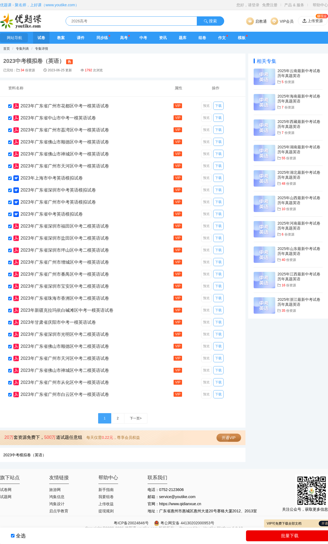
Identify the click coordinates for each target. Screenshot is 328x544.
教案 (61, 38)
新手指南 (106, 489)
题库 (182, 38)
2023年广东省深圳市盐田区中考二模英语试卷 (64, 238)
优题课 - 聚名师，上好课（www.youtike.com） (39, 5)
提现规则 (106, 511)
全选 (21, 536)
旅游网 (55, 489)
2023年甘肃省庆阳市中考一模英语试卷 (58, 322)
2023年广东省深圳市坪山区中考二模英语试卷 (64, 250)
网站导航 (14, 38)
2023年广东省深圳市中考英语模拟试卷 (58, 190)
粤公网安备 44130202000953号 (184, 523)
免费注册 (269, 5)
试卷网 (5, 489)
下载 (218, 106)
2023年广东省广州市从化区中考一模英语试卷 (64, 382)
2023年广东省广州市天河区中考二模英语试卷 (64, 358)
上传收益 (106, 504)
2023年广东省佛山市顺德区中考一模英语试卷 (64, 142)
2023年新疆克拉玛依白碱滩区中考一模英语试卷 (66, 310)
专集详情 (41, 49)
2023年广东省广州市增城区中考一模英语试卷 (64, 262)
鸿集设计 (57, 504)
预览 (206, 106)
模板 (241, 38)
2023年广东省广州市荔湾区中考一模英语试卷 (64, 130)
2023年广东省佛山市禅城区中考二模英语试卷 (64, 370)
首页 (6, 49)
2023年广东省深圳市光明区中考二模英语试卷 (64, 334)
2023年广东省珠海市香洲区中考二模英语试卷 (64, 298)
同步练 (102, 38)
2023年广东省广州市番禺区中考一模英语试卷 (64, 274)
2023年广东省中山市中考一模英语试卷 (58, 118)
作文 (222, 38)
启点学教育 (58, 511)
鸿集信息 (57, 497)
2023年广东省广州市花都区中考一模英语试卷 (64, 106)
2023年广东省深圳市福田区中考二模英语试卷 (64, 226)
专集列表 (22, 49)
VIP (177, 106)
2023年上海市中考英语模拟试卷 (51, 178)
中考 (143, 38)
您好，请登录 (247, 5)
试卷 (41, 38)
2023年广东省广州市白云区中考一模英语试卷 (64, 394)
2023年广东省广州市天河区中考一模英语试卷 (64, 166)
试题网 (5, 497)
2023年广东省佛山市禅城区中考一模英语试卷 (64, 154)
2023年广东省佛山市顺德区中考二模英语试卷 (64, 346)
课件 (80, 38)
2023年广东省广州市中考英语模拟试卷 (58, 202)
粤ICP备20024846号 (131, 523)
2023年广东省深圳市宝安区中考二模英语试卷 (64, 286)
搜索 (210, 21)
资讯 (163, 38)
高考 (124, 38)
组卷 (202, 38)
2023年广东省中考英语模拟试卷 (51, 214)
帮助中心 (320, 5)
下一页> (136, 418)
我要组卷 (106, 497)
